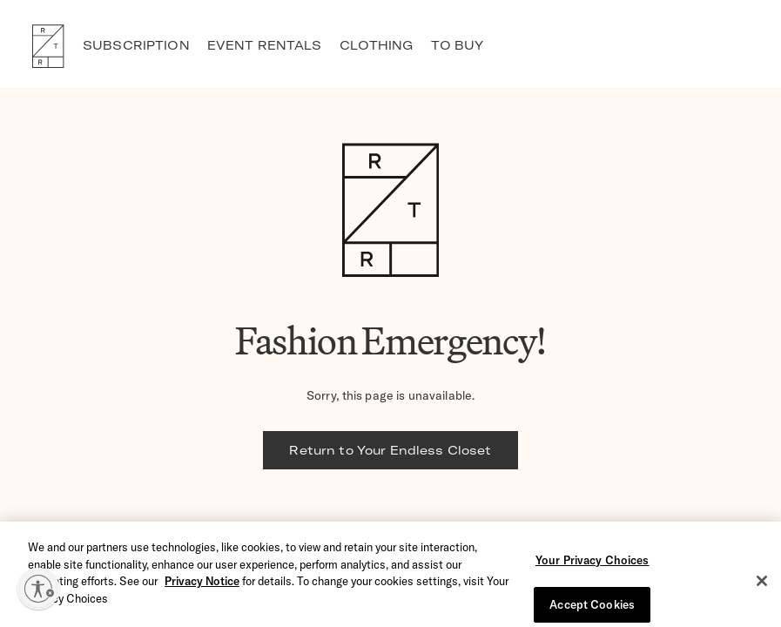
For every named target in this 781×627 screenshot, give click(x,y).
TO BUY (457, 45)
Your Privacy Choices (592, 564)
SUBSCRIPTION (136, 45)
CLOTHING (377, 45)
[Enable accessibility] (38, 589)
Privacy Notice (202, 585)
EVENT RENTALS (264, 45)
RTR (47, 46)
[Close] (762, 585)
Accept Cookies (592, 608)
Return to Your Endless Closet (390, 450)
